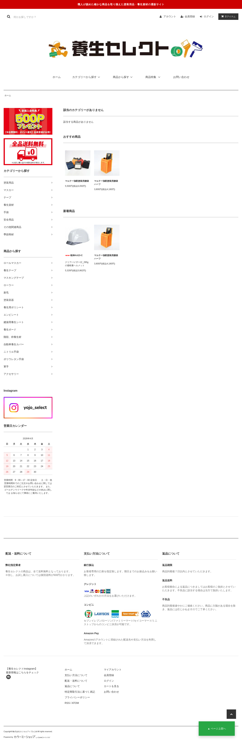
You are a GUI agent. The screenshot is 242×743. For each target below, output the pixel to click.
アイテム (227, 16)
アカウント (169, 16)
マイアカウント (113, 669)
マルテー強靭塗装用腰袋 (77, 181)
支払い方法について (76, 675)
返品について (72, 686)
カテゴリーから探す (86, 77)
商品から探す (123, 77)
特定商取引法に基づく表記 (80, 691)
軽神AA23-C (74, 255)
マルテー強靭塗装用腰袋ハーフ (106, 183)
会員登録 (190, 16)
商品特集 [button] (154, 77)
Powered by (27, 737)
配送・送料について (76, 680)
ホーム (57, 77)
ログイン (209, 16)
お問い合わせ (181, 77)
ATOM (75, 702)
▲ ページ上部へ (217, 728)
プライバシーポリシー (77, 697)
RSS (67, 702)
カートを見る (111, 686)
